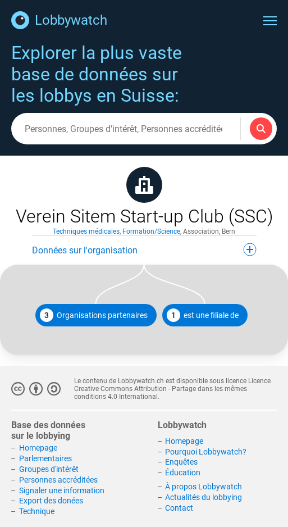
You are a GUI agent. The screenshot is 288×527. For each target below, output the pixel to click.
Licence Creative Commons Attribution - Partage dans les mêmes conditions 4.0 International (172, 389)
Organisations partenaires (94, 315)
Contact (179, 507)
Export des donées (51, 500)
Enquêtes (181, 461)
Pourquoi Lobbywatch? (205, 451)
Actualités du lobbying (203, 497)
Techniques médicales (86, 231)
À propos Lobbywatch (203, 486)
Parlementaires (45, 458)
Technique (36, 511)
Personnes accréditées (58, 479)
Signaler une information (61, 490)
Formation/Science (151, 231)
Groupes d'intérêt (49, 469)
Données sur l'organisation (144, 249)
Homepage (38, 447)
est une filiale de (203, 315)
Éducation (182, 472)
